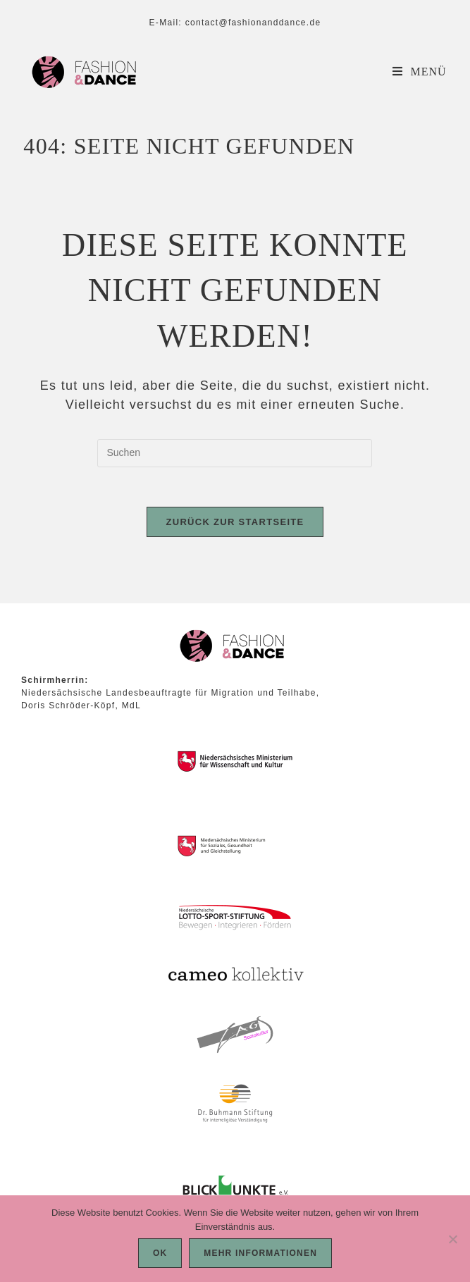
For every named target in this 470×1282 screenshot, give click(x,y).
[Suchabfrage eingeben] (234, 453)
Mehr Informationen (260, 1253)
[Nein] (452, 1239)
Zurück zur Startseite (235, 524)
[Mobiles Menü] (419, 72)
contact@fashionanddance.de (253, 22)
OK (160, 1253)
